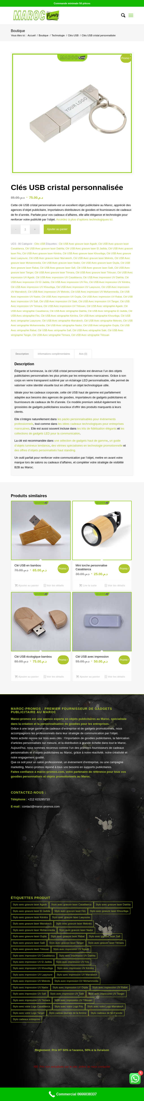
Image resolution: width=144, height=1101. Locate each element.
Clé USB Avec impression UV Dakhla (103, 277)
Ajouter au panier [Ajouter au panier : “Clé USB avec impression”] (88, 676)
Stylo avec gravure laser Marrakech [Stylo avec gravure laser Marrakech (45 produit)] (32, 923)
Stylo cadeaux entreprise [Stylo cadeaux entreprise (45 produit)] (26, 1019)
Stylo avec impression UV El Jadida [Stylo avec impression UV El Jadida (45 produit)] (32, 962)
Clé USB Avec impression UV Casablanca (59, 277)
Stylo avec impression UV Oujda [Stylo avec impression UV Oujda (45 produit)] (70, 987)
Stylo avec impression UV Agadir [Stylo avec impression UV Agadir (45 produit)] (71, 949)
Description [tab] (22, 353)
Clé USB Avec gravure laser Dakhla (44, 248)
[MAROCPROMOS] (60, 15)
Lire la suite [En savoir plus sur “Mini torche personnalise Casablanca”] (87, 585)
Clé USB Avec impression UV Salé (58, 301)
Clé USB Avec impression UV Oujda (61, 296)
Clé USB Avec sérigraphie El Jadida (107, 311)
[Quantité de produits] (25, 229)
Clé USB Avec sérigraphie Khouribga (99, 315)
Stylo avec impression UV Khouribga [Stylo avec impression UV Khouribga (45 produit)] (33, 968)
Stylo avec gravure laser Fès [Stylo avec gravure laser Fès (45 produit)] (69, 911)
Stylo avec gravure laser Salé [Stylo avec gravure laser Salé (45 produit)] (29, 942)
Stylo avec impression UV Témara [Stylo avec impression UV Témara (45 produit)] (31, 1000)
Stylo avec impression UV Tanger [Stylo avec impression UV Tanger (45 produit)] (106, 993)
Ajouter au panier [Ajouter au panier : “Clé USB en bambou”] (27, 585)
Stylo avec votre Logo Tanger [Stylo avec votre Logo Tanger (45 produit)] (29, 1013)
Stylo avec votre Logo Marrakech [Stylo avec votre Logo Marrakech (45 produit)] (105, 1006)
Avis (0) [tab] (83, 353)
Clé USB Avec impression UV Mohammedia (95, 291)
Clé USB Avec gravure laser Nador (61, 262)
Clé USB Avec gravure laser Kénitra (41, 253)
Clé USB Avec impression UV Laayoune (78, 287)
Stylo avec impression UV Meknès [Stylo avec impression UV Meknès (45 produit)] (31, 981)
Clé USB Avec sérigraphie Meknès (103, 320)
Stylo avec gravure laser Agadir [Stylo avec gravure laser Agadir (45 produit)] (30, 904)
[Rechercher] (121, 15)
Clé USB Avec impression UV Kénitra (109, 282)
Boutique (18, 31)
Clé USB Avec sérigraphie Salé (89, 330)
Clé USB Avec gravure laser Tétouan (96, 272)
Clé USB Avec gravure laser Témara (54, 272)
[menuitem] (121, 15)
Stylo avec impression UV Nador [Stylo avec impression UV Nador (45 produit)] (30, 987)
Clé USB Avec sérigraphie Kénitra (59, 315)
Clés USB (39, 243)
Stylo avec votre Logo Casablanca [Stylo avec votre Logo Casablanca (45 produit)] (31, 1006)
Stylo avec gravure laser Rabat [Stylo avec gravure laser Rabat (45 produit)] (68, 936)
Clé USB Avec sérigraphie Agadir (105, 306)
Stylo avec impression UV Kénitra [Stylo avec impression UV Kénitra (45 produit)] (75, 968)
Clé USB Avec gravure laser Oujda (100, 262)
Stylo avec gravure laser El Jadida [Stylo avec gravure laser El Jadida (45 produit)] (31, 911)
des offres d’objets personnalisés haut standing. (45, 450)
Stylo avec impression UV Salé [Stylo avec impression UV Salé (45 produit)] (67, 993)
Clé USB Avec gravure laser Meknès (93, 258)
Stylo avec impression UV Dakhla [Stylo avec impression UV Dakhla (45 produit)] (77, 955)
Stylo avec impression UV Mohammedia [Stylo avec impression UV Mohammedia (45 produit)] (76, 981)
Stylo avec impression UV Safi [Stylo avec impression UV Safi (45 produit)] (29, 993)
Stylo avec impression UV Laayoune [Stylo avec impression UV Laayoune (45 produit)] (32, 974)
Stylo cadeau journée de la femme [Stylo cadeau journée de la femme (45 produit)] (67, 1013)
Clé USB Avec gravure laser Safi (57, 267)
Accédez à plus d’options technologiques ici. (84, 219)
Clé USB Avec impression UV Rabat (102, 296)
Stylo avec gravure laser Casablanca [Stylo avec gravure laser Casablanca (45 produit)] (71, 904)
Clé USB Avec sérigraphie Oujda (101, 325)
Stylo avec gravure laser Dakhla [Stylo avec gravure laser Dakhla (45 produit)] (113, 904)
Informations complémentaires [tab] (54, 353)
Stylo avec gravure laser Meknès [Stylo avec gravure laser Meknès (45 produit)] (74, 923)
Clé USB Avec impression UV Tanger (99, 301)
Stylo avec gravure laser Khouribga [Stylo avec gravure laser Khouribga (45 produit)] (109, 911)
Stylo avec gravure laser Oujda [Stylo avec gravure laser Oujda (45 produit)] (29, 936)
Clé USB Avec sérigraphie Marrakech (62, 320)
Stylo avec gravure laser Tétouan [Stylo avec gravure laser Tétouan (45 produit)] (31, 949)
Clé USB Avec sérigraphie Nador (64, 325)
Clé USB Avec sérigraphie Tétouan (90, 335)
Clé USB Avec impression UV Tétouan (64, 306)
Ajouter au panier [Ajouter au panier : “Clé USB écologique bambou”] (27, 676)
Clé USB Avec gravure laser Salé (95, 267)
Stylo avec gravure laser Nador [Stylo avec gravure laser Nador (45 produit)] (76, 930)
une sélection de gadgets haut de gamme (81, 440)
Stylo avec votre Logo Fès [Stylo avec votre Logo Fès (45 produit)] (69, 1006)
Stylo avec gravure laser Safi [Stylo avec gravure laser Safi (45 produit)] (104, 936)
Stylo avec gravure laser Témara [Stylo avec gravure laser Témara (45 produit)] (106, 942)
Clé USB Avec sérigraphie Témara (51, 335)
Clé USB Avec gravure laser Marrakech (50, 258)
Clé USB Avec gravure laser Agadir (78, 243)
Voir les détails (54, 585)
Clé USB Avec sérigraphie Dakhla (68, 311)
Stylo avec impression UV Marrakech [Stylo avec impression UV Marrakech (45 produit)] (77, 974)
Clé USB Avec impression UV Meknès (49, 291)
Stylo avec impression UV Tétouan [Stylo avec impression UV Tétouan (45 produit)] (73, 1000)
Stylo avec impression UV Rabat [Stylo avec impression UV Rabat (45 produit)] (110, 987)
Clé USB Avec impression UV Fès (69, 282)
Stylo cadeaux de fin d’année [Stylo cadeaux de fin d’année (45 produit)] (106, 1013)
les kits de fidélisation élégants (96, 428)
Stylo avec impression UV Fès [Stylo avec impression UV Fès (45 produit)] (72, 962)
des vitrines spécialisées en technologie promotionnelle (86, 445)
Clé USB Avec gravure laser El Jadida (86, 248)
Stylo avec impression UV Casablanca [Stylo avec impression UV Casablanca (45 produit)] (34, 955)
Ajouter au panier (57, 229)
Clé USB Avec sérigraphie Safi (54, 330)
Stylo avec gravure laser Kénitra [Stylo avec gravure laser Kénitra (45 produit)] (30, 917)
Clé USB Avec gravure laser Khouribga (84, 253)
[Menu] (131, 15)
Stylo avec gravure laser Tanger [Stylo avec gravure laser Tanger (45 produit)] (66, 942)
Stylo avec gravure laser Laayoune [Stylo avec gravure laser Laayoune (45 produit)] (71, 917)
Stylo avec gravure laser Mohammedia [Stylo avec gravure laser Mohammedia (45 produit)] (34, 930)
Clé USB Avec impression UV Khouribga (33, 287)
